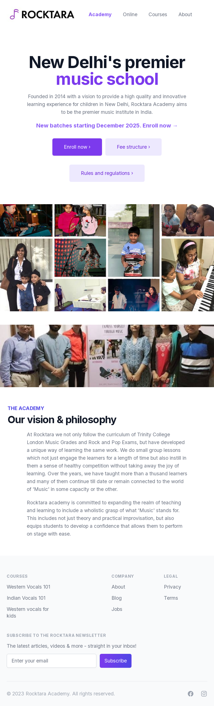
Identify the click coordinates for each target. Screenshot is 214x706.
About (185, 14)
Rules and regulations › (107, 173)
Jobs (116, 609)
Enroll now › (77, 147)
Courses (158, 14)
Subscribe (115, 661)
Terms (171, 598)
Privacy (172, 587)
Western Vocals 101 (28, 587)
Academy (100, 14)
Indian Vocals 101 (26, 598)
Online (130, 14)
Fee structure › (133, 147)
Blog (116, 598)
